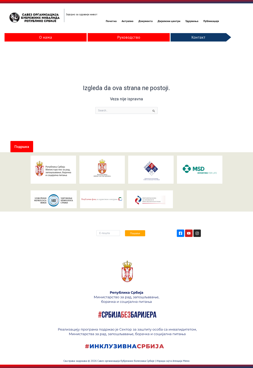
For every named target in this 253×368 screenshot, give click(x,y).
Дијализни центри (169, 21)
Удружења (191, 21)
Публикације (211, 21)
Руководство (128, 37)
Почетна (111, 21)
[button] (21, 146)
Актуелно (127, 21)
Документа (145, 21)
